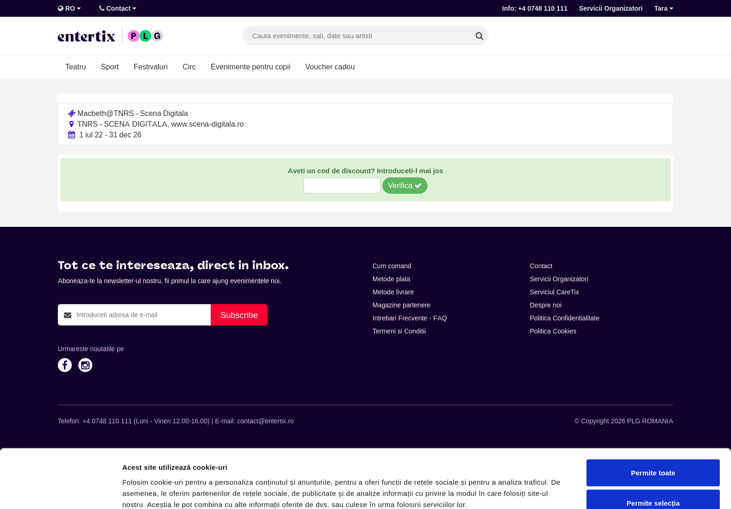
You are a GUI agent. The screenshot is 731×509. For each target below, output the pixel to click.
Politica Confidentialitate (565, 318)
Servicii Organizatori (610, 8)
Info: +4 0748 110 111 (534, 8)
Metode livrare (393, 292)
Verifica (404, 185)
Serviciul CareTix (554, 292)
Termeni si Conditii (399, 331)
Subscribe (239, 315)
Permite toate (653, 423)
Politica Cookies (553, 331)
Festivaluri (151, 66)
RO (69, 8)
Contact (117, 8)
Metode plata (391, 279)
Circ (189, 66)
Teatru (75, 66)
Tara (663, 8)
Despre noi (546, 305)
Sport (109, 66)
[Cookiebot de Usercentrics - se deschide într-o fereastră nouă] (60, 491)
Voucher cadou (330, 66)
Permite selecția (653, 454)
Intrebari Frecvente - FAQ (409, 318)
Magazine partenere (401, 305)
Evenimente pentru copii (250, 66)
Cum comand (391, 266)
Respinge (653, 484)
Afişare (466, 485)
